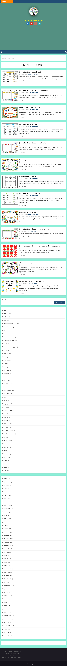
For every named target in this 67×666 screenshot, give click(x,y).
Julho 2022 (6, 552)
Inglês (5, 387)
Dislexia (6, 343)
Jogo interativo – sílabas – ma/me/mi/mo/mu (35, 229)
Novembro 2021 (8, 579)
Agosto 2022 (7, 549)
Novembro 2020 (8, 619)
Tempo (5, 467)
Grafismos (6, 373)
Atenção (6, 313)
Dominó (6, 350)
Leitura (5, 397)
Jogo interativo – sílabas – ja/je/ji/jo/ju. (32, 143)
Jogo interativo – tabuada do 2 (30, 124)
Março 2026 (7, 478)
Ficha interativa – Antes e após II (31, 177)
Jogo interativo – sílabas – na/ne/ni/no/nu (34, 90)
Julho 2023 (6, 512)
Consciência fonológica (9, 327)
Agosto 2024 (7, 488)
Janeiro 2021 (7, 612)
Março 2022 (7, 565)
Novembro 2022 (8, 538)
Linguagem (6, 404)
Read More (22, 84)
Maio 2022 (6, 559)
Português (6, 447)
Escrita (5, 357)
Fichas (5, 363)
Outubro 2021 (7, 582)
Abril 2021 (6, 602)
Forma (5, 367)
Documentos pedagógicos (10, 347)
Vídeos (5, 470)
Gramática (6, 377)
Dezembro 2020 (8, 615)
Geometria (6, 370)
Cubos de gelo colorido (27, 212)
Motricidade (7, 424)
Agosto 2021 (7, 589)
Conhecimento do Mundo (10, 323)
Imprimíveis (6, 383)
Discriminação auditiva (9, 337)
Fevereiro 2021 (7, 609)
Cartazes (6, 317)
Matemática (7, 417)
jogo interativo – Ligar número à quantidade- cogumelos (39, 246)
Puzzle (5, 450)
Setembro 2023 (7, 508)
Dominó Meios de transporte (29, 107)
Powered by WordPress (33, 664)
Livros (5, 407)
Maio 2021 (6, 599)
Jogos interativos (8, 390)
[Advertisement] (33, 37)
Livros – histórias (8, 410)
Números (6, 427)
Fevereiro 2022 (7, 569)
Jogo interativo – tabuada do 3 (30, 72)
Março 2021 (7, 605)
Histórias (6, 380)
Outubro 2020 (7, 622)
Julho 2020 (6, 632)
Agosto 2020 (7, 629)
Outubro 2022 (7, 542)
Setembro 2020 (7, 625)
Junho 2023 (6, 515)
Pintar (5, 444)
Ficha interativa (7, 360)
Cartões (6, 320)
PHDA (5, 437)
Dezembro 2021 (8, 575)
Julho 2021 (6, 592)
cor (4, 330)
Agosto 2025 (7, 482)
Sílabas (5, 460)
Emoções (6, 353)
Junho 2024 (6, 492)
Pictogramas (7, 440)
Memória (6, 420)
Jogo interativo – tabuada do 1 (30, 194)
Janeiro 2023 (7, 532)
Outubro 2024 (7, 485)
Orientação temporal (9, 434)
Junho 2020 (6, 635)
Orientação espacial (9, 430)
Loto (5, 414)
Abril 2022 (6, 562)
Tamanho (6, 464)
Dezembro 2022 (8, 535)
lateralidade (6, 393)
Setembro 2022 (7, 545)
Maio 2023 (6, 518)
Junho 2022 (6, 555)
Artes (5, 310)
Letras (5, 400)
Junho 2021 (6, 595)
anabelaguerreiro (33, 74)
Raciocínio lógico (8, 454)
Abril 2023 (6, 522)
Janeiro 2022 (7, 572)
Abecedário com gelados (28, 263)
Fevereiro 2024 (7, 502)
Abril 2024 (6, 498)
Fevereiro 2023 (7, 528)
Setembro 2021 (7, 585)
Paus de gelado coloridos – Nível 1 (31, 160)
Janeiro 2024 (7, 505)
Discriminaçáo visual (9, 340)
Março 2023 (7, 525)
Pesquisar (4, 300)
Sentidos (6, 457)
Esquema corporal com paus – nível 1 (32, 281)
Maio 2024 (6, 495)
